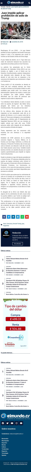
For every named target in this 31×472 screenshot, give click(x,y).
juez (23, 223)
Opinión (4, 455)
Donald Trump (17, 223)
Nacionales (5, 438)
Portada (3, 7)
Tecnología (5, 453)
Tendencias (5, 449)
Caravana (9, 223)
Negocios (4, 451)
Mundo (8, 7)
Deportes (4, 443)
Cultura (4, 447)
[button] (1, 3)
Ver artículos (17, 243)
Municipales (5, 440)
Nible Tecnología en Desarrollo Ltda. (19, 464)
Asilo (4, 223)
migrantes (6, 225)
